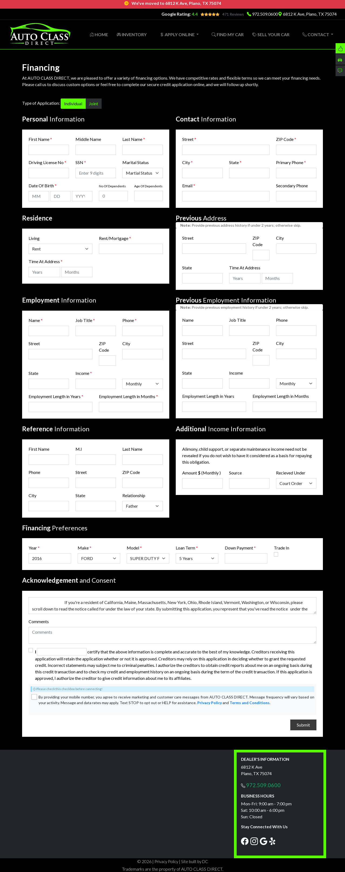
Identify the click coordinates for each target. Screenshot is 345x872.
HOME (98, 34)
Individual (73, 103)
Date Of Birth (43, 185)
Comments (39, 621)
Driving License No (47, 162)
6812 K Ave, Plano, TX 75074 (307, 13)
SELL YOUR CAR (270, 34)
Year (33, 547)
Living (34, 237)
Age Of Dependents (148, 186)
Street (189, 138)
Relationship (133, 495)
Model (133, 547)
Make (84, 547)
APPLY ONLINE (177, 34)
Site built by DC (194, 861)
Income (82, 372)
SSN (80, 162)
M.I (78, 448)
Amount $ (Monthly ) (201, 472)
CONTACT (316, 34)
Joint (93, 103)
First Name (40, 138)
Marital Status (135, 162)
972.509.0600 (265, 13)
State (235, 162)
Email (188, 185)
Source (235, 472)
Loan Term (185, 547)
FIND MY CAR (228, 34)
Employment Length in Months (127, 396)
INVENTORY (132, 34)
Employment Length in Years (55, 396)
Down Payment (239, 547)
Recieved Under (290, 472)
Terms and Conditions (250, 702)
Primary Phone (291, 162)
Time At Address (44, 261)
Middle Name (88, 138)
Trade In (281, 547)
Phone (129, 320)
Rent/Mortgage (113, 237)
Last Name (133, 138)
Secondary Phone (292, 185)
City (187, 162)
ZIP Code (286, 138)
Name (36, 320)
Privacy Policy (209, 702)
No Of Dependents (112, 186)
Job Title (85, 320)
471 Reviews (233, 14)
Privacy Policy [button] (166, 861)
